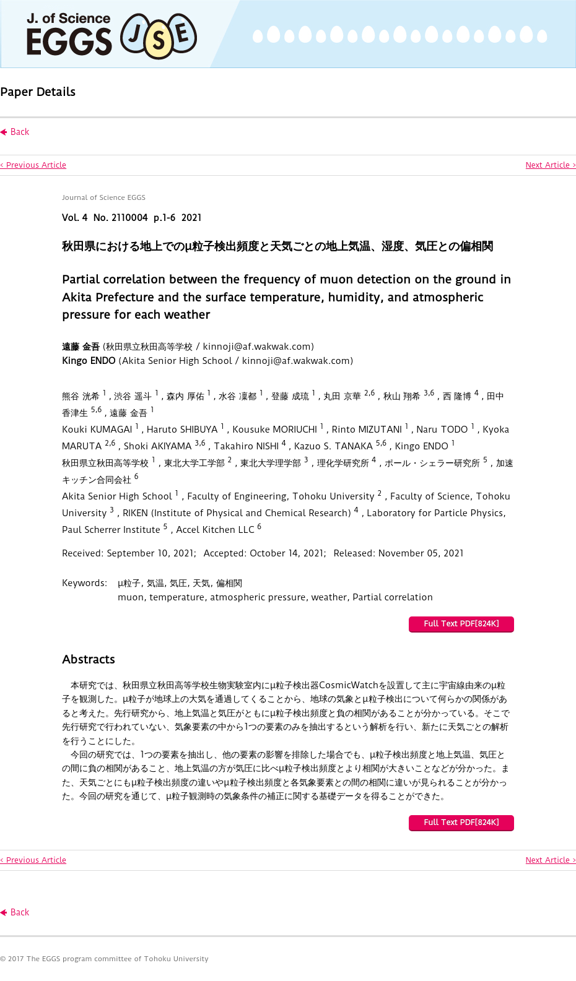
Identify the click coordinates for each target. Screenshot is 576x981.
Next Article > (551, 165)
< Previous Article (33, 165)
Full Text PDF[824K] (461, 623)
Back (20, 132)
